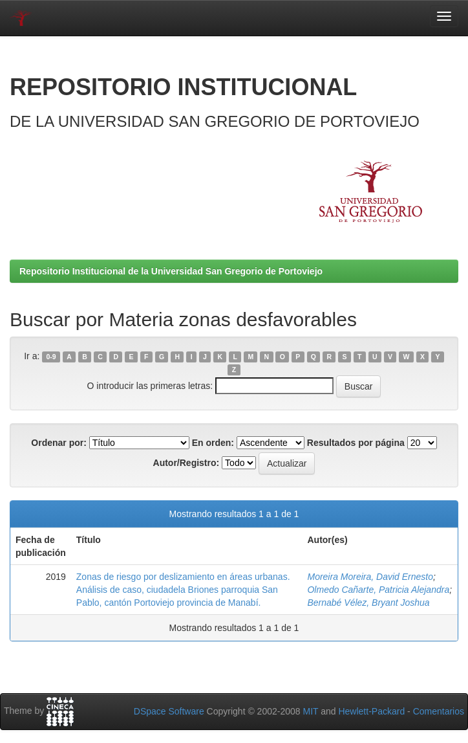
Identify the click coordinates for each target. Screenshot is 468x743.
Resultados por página (356, 443)
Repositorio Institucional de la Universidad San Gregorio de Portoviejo (171, 271)
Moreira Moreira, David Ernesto (370, 576)
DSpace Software (169, 711)
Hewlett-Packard (371, 711)
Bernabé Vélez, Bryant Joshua (368, 602)
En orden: (213, 443)
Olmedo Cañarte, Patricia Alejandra (378, 589)
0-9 (51, 356)
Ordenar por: (59, 443)
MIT (310, 711)
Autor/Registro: (186, 463)
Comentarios (438, 711)
